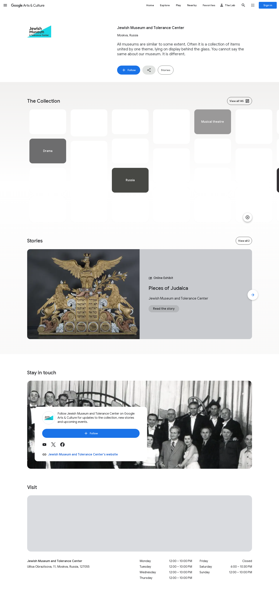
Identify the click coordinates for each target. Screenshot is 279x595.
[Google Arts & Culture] (27, 5)
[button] (5, 5)
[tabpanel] (47, 165)
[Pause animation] (247, 217)
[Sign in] (268, 5)
